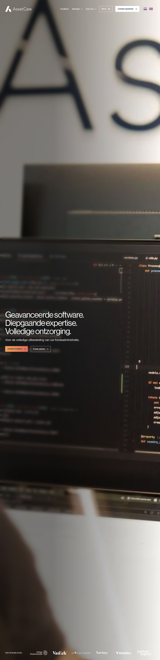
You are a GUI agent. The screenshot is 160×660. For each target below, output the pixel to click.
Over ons (91, 9)
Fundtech (64, 9)
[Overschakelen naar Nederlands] (145, 9)
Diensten (77, 9)
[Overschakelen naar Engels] (151, 9)
